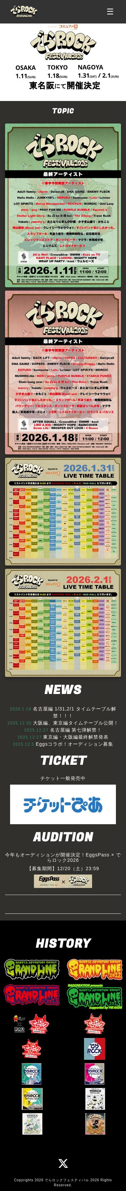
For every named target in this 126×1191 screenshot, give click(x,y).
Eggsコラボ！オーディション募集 (74, 744)
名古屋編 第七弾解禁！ (76, 730)
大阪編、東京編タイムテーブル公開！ (76, 723)
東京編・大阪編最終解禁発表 (76, 737)
